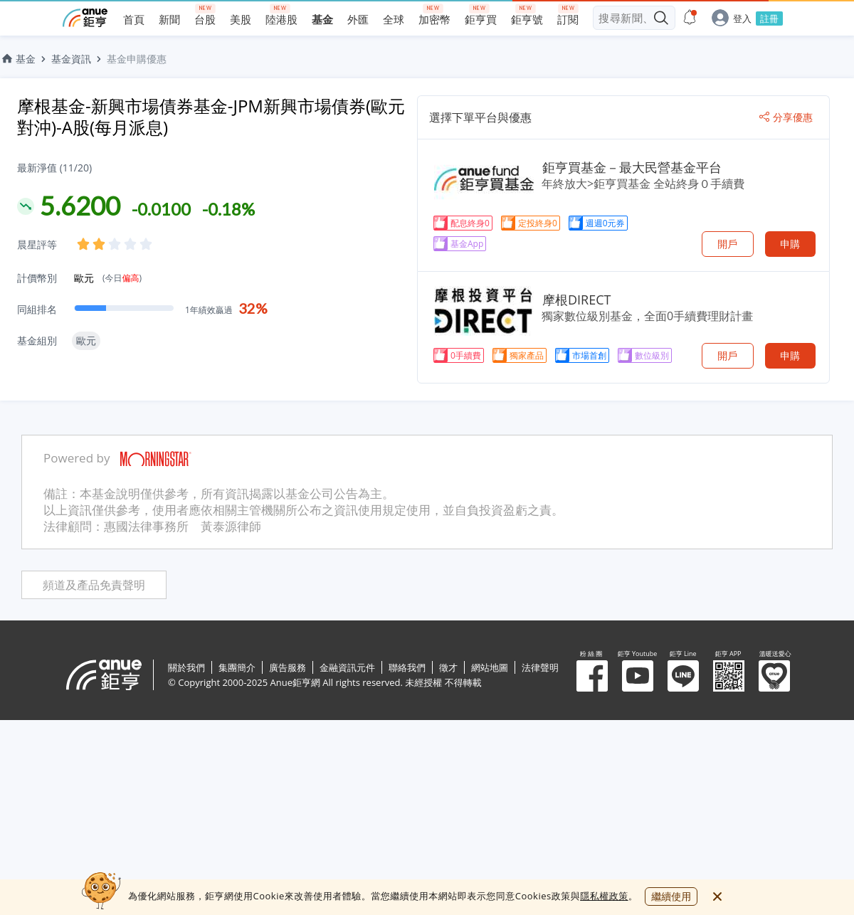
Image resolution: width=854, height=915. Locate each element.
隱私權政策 (604, 895)
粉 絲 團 (592, 676)
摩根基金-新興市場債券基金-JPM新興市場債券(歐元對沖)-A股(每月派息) (211, 116)
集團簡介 (236, 667)
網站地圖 (489, 667)
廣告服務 (287, 667)
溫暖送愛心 (774, 676)
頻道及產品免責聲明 (94, 585)
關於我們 (186, 667)
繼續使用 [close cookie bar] (671, 896)
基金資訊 (71, 58)
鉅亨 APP (728, 676)
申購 (790, 243)
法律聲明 (540, 667)
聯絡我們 (407, 667)
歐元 (108, 278)
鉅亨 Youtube (637, 676)
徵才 (448, 667)
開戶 (727, 243)
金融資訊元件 (347, 667)
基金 (18, 58)
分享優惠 (786, 117)
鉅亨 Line (683, 676)
